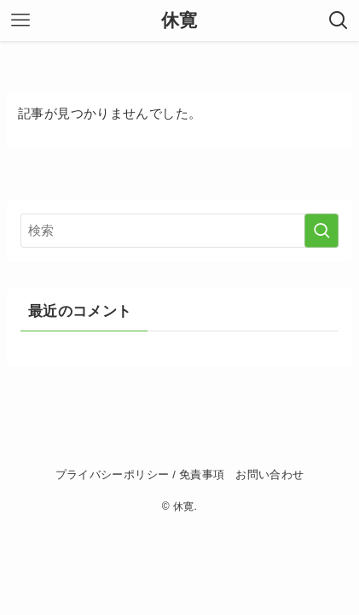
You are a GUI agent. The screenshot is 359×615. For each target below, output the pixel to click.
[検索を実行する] (321, 231)
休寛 (179, 20)
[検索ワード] (179, 231)
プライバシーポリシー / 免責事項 (140, 475)
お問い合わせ (269, 475)
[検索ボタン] (338, 20)
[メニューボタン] (20, 20)
